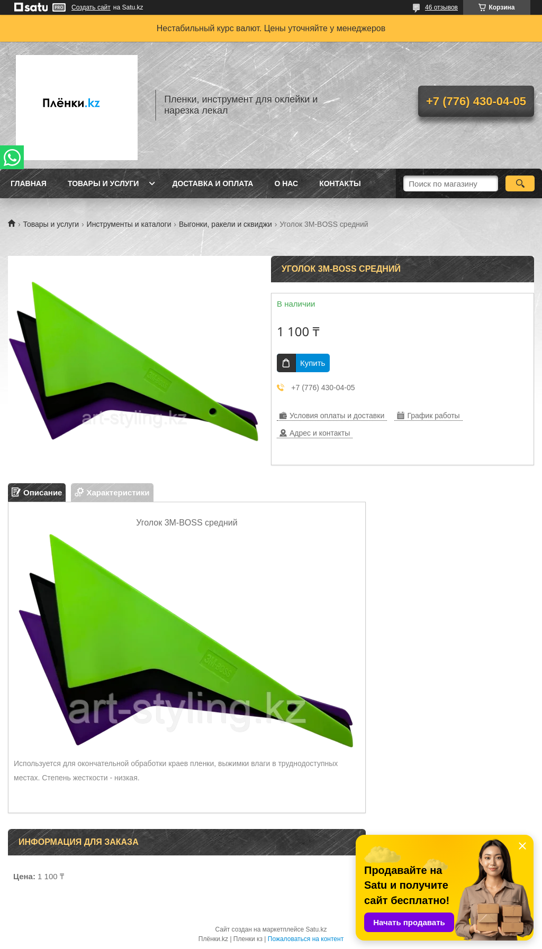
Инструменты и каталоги (129, 224)
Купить (312, 362)
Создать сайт (91, 7)
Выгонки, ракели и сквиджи (225, 224)
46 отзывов (441, 7)
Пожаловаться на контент (306, 939)
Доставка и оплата (212, 183)
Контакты (339, 183)
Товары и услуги (103, 183)
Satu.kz (316, 929)
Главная (29, 183)
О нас (286, 183)
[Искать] (520, 183)
